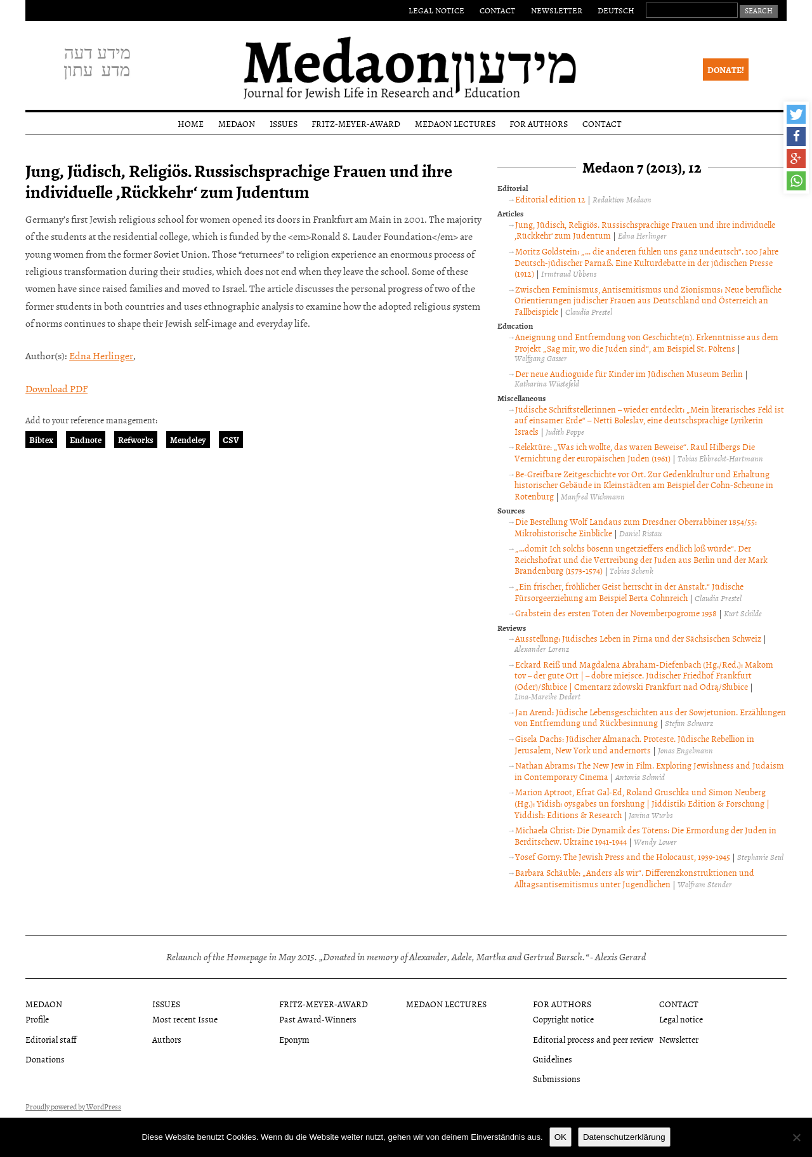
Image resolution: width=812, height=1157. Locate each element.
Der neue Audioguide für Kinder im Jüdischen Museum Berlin (629, 373)
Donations (45, 1059)
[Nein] (796, 1137)
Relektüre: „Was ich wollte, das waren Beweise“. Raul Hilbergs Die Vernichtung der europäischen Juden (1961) (634, 452)
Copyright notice (563, 1019)
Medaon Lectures (455, 123)
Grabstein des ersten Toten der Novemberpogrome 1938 (616, 612)
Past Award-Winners (318, 1019)
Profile (37, 1019)
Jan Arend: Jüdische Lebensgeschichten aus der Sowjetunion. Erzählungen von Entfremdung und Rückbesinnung (650, 717)
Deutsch (616, 10)
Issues (284, 123)
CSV (231, 439)
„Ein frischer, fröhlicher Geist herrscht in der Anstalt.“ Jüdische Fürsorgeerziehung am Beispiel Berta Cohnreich (628, 591)
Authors (166, 1039)
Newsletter (556, 10)
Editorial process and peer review (593, 1039)
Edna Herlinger (101, 355)
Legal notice (436, 10)
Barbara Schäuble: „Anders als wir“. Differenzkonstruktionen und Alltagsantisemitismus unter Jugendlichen (634, 878)
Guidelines (552, 1059)
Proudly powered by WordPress (73, 1107)
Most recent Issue (185, 1019)
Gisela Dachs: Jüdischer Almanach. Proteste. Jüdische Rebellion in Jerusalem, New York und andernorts (634, 744)
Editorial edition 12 (550, 199)
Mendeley (188, 439)
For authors (538, 123)
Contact (497, 10)
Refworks (136, 439)
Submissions (556, 1078)
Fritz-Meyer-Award (355, 123)
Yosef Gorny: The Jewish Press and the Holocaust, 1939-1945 (622, 856)
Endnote (86, 439)
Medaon (236, 123)
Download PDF (56, 388)
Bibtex (41, 439)
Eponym (294, 1039)
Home (191, 123)
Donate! (725, 69)
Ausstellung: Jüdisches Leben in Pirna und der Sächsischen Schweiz (638, 638)
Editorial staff (51, 1039)
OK (560, 1137)
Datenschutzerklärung (624, 1137)
